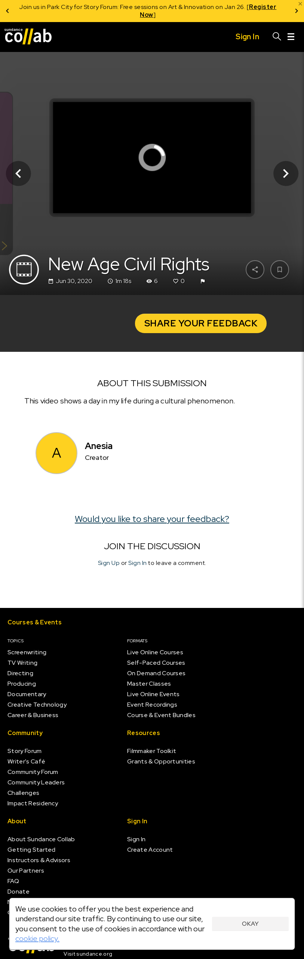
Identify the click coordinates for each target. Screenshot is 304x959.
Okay (250, 924)
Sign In (137, 563)
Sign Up (109, 563)
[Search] (277, 37)
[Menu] (291, 37)
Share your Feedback (201, 323)
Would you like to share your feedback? (152, 518)
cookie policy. (37, 938)
